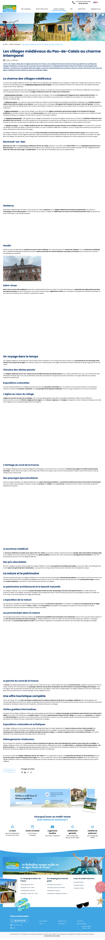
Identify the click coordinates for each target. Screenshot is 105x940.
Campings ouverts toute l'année (56, 887)
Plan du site (80, 921)
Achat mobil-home (42, 9)
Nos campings (43, 921)
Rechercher (81, 9)
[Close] (103, 933)
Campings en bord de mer (54, 884)
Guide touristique (59, 9)
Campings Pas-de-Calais (27, 887)
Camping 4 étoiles (79, 888)
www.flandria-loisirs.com (24, 803)
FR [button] (95, 2)
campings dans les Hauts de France (30, 747)
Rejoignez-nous (62, 921)
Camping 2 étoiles (78, 882)
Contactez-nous (17, 925)
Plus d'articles (9, 771)
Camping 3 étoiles (78, 885)
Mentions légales (81, 923)
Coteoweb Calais (86, 926)
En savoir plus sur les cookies (52, 936)
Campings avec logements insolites (57, 893)
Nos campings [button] (25, 9)
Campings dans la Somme (27, 890)
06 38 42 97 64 (83, 2)
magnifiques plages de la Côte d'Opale (38, 85)
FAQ (71, 9)
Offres (41, 923)
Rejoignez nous (95, 9)
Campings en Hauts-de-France (29, 893)
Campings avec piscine (53, 890)
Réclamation (61, 923)
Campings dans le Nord (26, 884)
